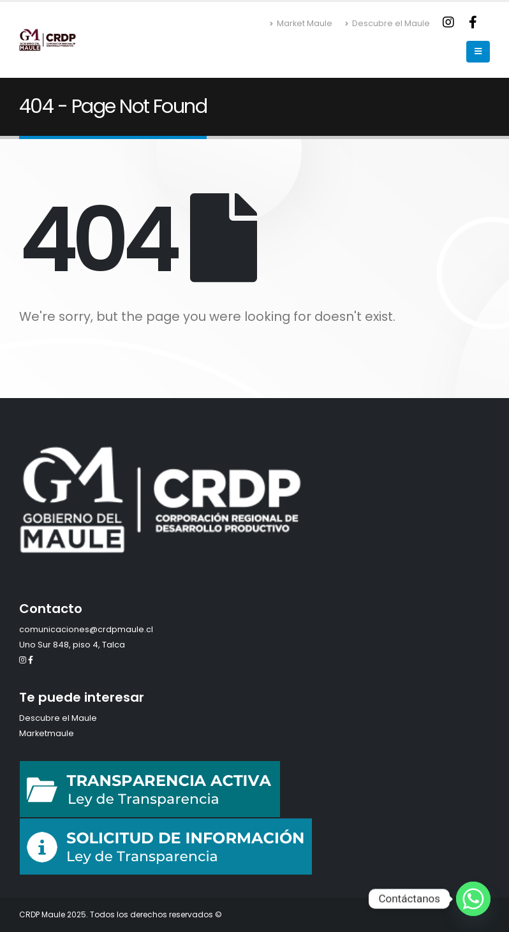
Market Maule (301, 23)
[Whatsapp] (473, 899)
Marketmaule (46, 733)
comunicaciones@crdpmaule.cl (86, 629)
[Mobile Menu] (478, 52)
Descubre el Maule (387, 23)
